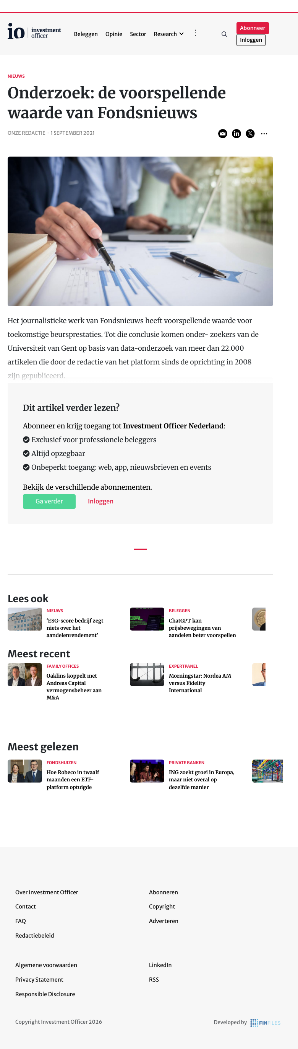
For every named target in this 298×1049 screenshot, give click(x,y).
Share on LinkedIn (236, 133)
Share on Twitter (250, 133)
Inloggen (251, 40)
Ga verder (49, 501)
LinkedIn (160, 965)
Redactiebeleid (34, 935)
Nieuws (16, 76)
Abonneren (163, 892)
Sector (138, 34)
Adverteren (163, 921)
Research (165, 34)
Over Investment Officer (46, 892)
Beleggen (86, 34)
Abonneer (252, 28)
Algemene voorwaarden (46, 965)
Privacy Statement (39, 979)
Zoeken (224, 34)
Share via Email (222, 133)
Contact (25, 906)
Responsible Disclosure (45, 994)
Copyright (162, 906)
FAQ (20, 921)
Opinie (113, 34)
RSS (154, 979)
